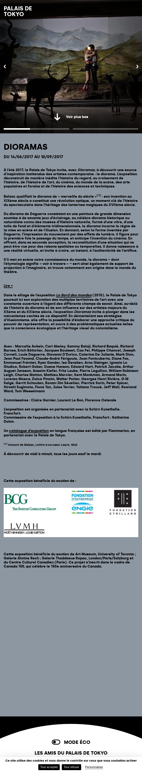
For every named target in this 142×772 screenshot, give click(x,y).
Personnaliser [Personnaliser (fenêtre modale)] (94, 767)
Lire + (8, 286)
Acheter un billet (21, 465)
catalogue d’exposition (29, 431)
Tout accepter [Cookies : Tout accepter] (49, 767)
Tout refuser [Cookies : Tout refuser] (71, 767)
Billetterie (85, 13)
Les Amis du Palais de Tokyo (71, 753)
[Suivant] (137, 67)
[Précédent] (5, 67)
